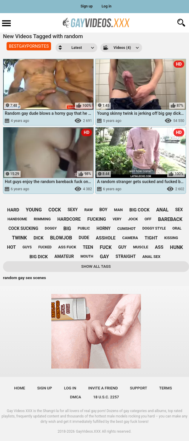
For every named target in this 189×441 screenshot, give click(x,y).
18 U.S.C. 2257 (106, 397)
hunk (176, 247)
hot (11, 247)
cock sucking (23, 228)
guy (122, 247)
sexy (72, 209)
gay (104, 256)
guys (27, 247)
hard (13, 210)
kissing (171, 238)
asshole (106, 238)
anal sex (151, 256)
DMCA (75, 397)
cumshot (126, 228)
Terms (165, 388)
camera (130, 238)
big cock (139, 210)
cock (54, 210)
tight (151, 238)
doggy (51, 228)
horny (103, 228)
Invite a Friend (103, 388)
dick (38, 238)
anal (162, 210)
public (84, 228)
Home (19, 388)
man (118, 210)
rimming (42, 219)
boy (103, 209)
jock (133, 219)
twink (19, 238)
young (34, 210)
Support (138, 388)
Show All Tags (96, 266)
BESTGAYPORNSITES (29, 46)
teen (88, 247)
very (117, 219)
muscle (140, 247)
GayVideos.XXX (88, 431)
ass (159, 247)
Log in (106, 6)
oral (177, 228)
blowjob (61, 238)
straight (126, 256)
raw (88, 210)
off (148, 219)
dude (84, 237)
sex (179, 209)
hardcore (69, 219)
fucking (96, 219)
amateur (64, 256)
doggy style (154, 228)
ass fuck (67, 247)
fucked (45, 247)
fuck (106, 247)
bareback (170, 219)
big (67, 228)
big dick (39, 256)
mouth (87, 256)
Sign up (87, 6)
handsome (17, 219)
